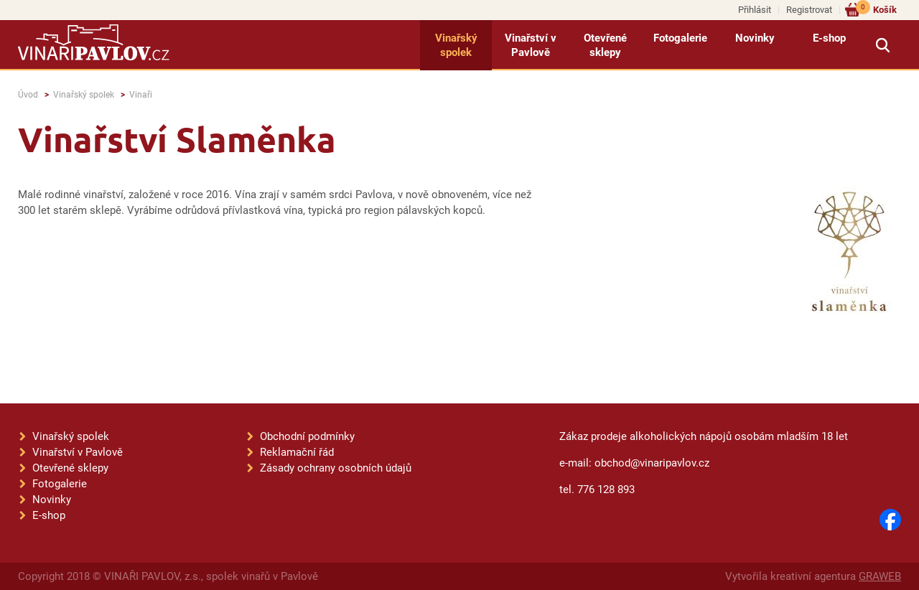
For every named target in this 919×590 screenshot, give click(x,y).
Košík (876, 9)
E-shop (829, 38)
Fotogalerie (680, 38)
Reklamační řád (297, 452)
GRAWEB (880, 576)
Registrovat (809, 9)
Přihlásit (754, 9)
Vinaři (140, 95)
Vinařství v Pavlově (530, 45)
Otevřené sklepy (605, 45)
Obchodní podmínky (307, 436)
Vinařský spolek (456, 45)
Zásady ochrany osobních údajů (335, 468)
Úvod (28, 95)
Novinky (755, 38)
